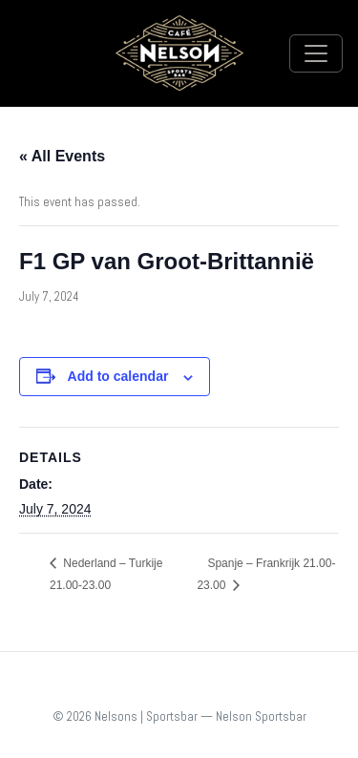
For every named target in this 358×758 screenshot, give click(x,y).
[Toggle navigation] (316, 53)
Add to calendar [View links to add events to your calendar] (118, 376)
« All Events (62, 156)
